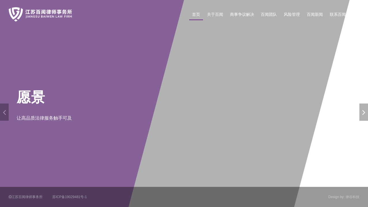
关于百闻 (215, 14)
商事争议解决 (242, 14)
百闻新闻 (315, 14)
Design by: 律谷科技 (343, 197)
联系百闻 (338, 14)
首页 (196, 14)
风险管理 (292, 14)
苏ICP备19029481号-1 (69, 197)
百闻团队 (269, 14)
